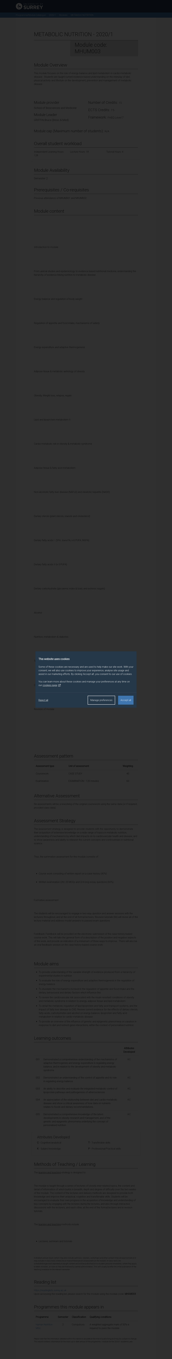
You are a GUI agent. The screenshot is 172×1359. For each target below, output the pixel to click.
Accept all (126, 700)
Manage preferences (101, 700)
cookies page (52, 685)
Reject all (43, 700)
